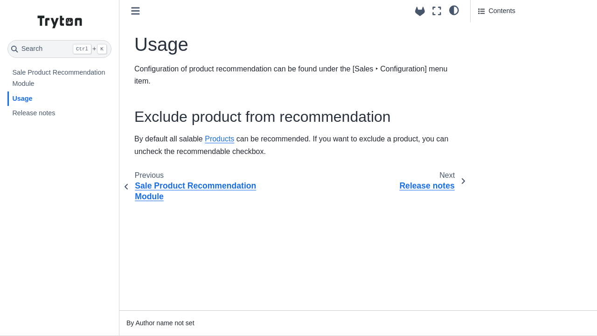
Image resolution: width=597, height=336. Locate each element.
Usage (22, 98)
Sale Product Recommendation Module (58, 78)
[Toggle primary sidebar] (135, 11)
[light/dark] (454, 10)
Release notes (33, 113)
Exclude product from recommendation (513, 34)
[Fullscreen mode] (436, 11)
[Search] (59, 49)
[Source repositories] (420, 11)
